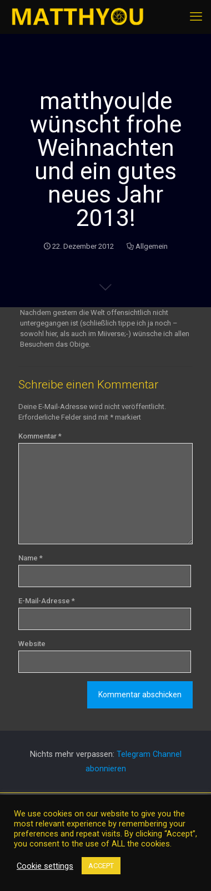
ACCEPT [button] (101, 866)
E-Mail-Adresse (46, 601)
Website (32, 643)
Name (30, 558)
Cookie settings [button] (45, 866)
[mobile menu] (196, 16)
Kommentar (40, 436)
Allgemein (151, 246)
